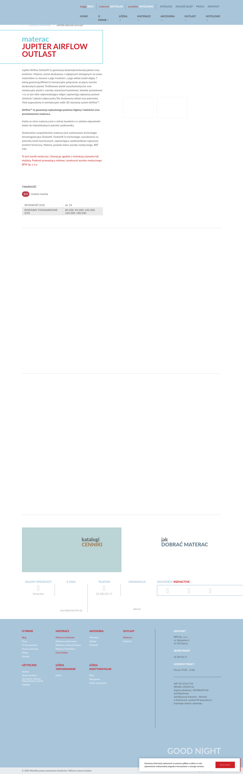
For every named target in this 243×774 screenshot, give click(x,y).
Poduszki (93, 645)
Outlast (190, 16)
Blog (24, 637)
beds (87, 6)
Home (84, 16)
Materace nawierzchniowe (68, 645)
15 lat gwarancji (29, 645)
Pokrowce (94, 637)
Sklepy (25, 652)
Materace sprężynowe (66, 641)
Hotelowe (140, 6)
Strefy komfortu (29, 675)
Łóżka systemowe (97, 683)
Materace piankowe (40, 25)
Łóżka (123, 16)
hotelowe (213, 16)
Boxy (91, 675)
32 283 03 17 (180, 657)
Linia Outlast (62, 652)
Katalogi (166, 6)
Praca (200, 6)
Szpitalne (111, 6)
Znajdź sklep (184, 6)
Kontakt (213, 6)
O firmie (102, 18)
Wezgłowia (94, 679)
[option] (172, 63)
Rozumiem (225, 765)
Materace (144, 16)
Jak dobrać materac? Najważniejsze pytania (32, 679)
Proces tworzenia (30, 649)
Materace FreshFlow (65, 649)
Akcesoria (167, 16)
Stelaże (92, 641)
